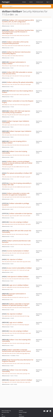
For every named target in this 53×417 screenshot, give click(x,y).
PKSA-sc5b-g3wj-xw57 (7, 324)
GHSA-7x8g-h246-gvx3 (25, 244)
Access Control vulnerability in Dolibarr (19, 268)
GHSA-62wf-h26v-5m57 (25, 187)
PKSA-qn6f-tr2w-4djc (7, 253)
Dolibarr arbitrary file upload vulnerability (20, 82)
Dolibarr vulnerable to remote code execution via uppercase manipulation (15, 194)
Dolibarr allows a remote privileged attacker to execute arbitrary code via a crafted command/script (17, 163)
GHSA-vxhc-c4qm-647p (25, 382)
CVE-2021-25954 (16, 382)
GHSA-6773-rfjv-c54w (24, 166)
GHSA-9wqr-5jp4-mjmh (25, 197)
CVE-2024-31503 (16, 104)
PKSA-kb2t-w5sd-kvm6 (7, 363)
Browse (24, 2)
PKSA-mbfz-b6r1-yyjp (7, 215)
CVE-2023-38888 (16, 187)
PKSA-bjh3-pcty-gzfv (6, 166)
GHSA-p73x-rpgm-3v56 (24, 114)
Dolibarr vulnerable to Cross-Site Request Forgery (17, 101)
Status (20, 414)
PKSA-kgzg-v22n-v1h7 (7, 382)
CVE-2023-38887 (16, 176)
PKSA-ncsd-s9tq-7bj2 (7, 24)
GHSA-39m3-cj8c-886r (25, 155)
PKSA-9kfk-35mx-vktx (7, 353)
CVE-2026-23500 (15, 24)
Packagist (6, 2)
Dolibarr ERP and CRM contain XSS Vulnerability (16, 231)
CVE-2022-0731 (15, 297)
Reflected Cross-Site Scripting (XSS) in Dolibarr (17, 91)
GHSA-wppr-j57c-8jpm (24, 65)
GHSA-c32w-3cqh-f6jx (25, 363)
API (2, 414)
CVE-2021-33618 (15, 234)
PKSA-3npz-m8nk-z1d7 (7, 55)
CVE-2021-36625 (16, 261)
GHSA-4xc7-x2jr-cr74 (23, 297)
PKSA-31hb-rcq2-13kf (7, 373)
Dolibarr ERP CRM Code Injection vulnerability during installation (16, 111)
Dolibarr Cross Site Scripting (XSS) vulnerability (16, 340)
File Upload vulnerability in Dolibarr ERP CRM (17, 174)
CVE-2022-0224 (15, 316)
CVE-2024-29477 (15, 114)
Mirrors (3, 416)
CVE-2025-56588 (16, 45)
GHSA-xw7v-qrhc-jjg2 (24, 270)
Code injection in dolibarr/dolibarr (18, 276)
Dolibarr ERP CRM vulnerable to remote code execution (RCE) (17, 73)
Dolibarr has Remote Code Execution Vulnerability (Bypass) (16, 52)
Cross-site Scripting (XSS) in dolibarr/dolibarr (14, 142)
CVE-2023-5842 (15, 145)
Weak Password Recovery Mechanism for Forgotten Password (17, 360)
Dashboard (21, 416)
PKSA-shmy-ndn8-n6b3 (7, 45)
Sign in (48, 2)
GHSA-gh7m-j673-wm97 (25, 207)
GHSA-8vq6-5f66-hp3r (24, 287)
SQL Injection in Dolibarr (14, 259)
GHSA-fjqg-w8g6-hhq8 (24, 353)
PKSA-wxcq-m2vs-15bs (7, 84)
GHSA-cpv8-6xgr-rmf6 (25, 373)
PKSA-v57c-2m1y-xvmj (7, 207)
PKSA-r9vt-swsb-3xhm (7, 135)
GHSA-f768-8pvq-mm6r (24, 307)
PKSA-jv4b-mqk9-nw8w (7, 244)
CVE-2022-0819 (15, 278)
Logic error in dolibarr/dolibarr (19, 285)
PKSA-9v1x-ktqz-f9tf (6, 234)
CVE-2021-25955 (15, 373)
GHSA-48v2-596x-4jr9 (24, 135)
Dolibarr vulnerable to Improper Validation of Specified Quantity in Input (15, 304)
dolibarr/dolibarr (12, 11)
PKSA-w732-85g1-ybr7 (7, 76)
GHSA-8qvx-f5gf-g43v (24, 324)
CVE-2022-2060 (16, 224)
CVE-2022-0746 (15, 287)
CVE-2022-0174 (15, 324)
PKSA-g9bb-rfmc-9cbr (7, 343)
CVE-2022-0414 (15, 307)
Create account (39, 2)
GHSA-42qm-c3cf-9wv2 (24, 278)
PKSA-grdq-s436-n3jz (7, 297)
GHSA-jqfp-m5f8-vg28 (25, 343)
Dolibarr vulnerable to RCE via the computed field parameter (15, 42)
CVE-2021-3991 (15, 65)
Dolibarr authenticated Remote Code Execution (16, 241)
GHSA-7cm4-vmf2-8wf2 (25, 215)
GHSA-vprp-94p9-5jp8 (25, 76)
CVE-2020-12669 (15, 253)
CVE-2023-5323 (15, 155)
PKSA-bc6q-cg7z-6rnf (7, 35)
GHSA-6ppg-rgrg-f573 (25, 104)
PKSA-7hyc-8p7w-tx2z (7, 261)
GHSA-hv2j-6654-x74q (24, 94)
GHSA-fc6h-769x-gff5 (23, 234)
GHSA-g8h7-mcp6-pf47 (25, 176)
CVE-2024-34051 (15, 94)
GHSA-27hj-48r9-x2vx (25, 45)
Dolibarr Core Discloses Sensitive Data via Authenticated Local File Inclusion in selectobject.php (18, 31)
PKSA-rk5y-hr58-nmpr (7, 333)
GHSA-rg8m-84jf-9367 (24, 253)
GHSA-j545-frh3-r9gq (24, 316)
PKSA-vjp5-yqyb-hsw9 (7, 197)
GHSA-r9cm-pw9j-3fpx (24, 124)
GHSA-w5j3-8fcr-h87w (25, 24)
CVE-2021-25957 (16, 363)
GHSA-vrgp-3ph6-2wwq (25, 261)
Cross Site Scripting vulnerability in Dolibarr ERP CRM (16, 184)
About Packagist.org (6, 410)
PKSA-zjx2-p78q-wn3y (7, 145)
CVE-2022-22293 (16, 333)
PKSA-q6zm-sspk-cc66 (7, 124)
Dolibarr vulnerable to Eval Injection (20, 213)
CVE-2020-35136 (16, 244)
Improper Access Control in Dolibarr (20, 380)
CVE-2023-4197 (15, 124)
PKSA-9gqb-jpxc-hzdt (7, 270)
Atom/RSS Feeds (5, 412)
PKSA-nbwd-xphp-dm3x (7, 224)
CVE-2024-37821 (16, 84)
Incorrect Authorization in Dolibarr (18, 251)
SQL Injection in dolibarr (14, 314)
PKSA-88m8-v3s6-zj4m (7, 187)
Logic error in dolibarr (16, 322)
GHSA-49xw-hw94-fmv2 (18, 55)
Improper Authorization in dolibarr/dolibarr (14, 63)
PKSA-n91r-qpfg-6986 (7, 287)
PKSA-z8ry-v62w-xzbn (7, 176)
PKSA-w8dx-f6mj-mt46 (7, 316)
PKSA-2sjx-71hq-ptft (6, 114)
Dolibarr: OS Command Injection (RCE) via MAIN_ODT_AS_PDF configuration (18, 21)
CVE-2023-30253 (16, 197)
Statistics (21, 410)
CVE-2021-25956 (15, 353)
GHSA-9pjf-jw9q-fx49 (24, 145)
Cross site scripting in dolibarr (18, 222)
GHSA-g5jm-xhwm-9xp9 (25, 333)
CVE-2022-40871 (15, 215)
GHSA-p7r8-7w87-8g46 (25, 84)
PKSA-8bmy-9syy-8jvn (7, 307)
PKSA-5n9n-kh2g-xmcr (7, 155)
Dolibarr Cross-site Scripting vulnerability (14, 152)
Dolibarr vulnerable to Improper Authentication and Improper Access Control (16, 350)
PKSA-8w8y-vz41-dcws (7, 104)
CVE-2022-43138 (16, 207)
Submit (31, 2)
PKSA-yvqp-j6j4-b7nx (7, 94)
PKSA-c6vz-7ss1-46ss (7, 278)
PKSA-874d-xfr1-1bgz (7, 65)
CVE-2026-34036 (15, 35)
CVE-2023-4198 (15, 135)
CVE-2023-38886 (15, 166)
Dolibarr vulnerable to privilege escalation (15, 204)
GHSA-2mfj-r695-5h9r (24, 35)
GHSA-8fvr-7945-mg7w (25, 224)
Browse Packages (23, 412)
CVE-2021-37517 (15, 270)
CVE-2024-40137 (16, 76)
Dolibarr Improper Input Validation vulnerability (15, 122)
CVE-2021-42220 (16, 343)
